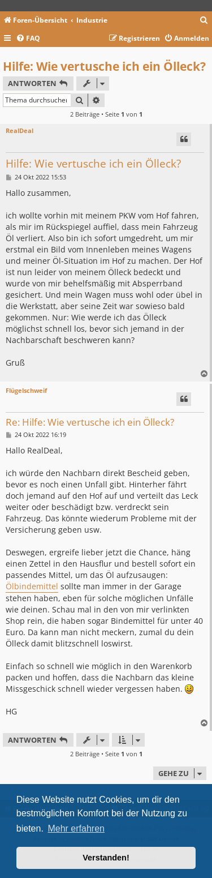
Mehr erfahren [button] (76, 828)
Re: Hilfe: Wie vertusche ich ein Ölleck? (90, 423)
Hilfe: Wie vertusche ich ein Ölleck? (104, 66)
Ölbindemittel (32, 586)
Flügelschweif (26, 390)
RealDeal (19, 130)
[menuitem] (204, 20)
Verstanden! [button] (106, 857)
